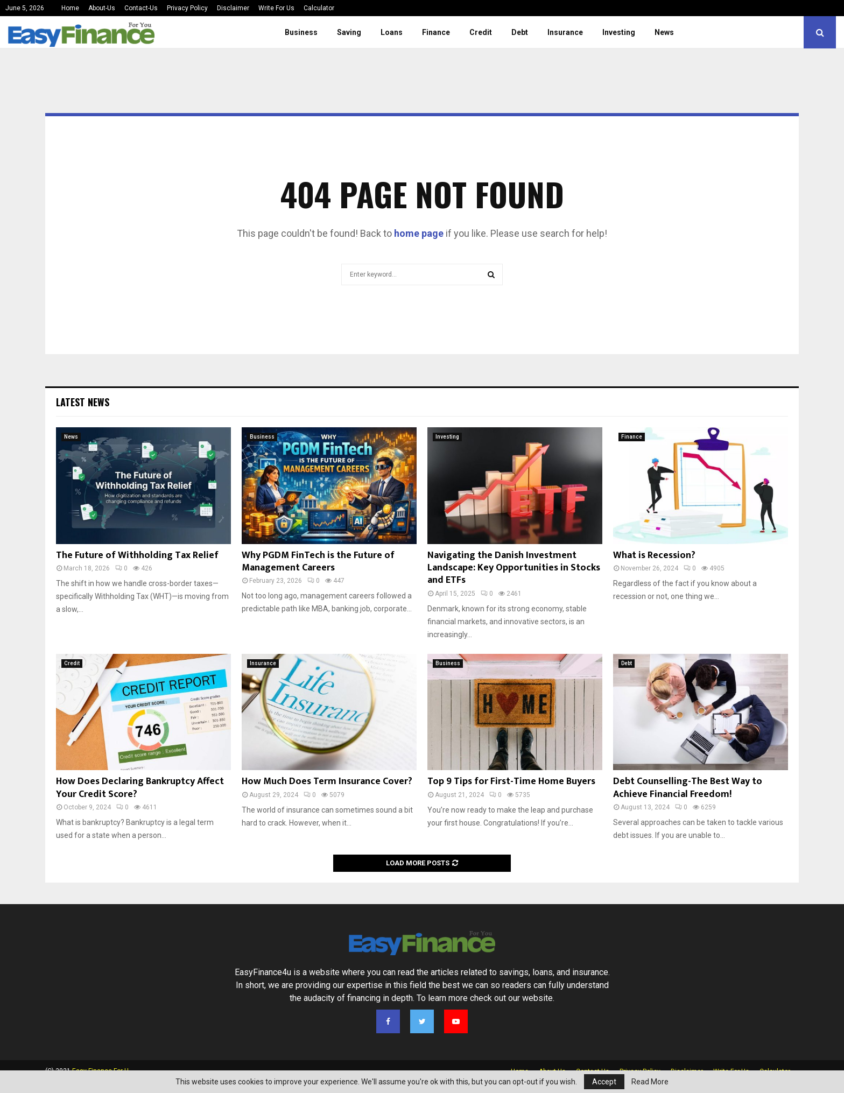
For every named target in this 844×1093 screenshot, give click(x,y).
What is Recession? (654, 555)
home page (419, 233)
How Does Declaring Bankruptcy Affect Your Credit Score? (140, 787)
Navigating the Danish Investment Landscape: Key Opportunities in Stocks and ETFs (513, 568)
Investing (618, 32)
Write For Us (276, 8)
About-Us (101, 8)
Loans (392, 32)
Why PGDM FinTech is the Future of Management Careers (318, 561)
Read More (650, 1081)
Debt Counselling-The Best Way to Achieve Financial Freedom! (687, 787)
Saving (349, 32)
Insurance (565, 32)
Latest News (82, 402)
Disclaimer (233, 8)
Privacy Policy (187, 8)
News (664, 32)
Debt (519, 32)
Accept (604, 1081)
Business (301, 32)
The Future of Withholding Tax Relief (137, 555)
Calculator (319, 8)
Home (70, 8)
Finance (436, 32)
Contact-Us (141, 8)
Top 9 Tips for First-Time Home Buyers (511, 781)
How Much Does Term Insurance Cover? (327, 781)
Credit (480, 32)
